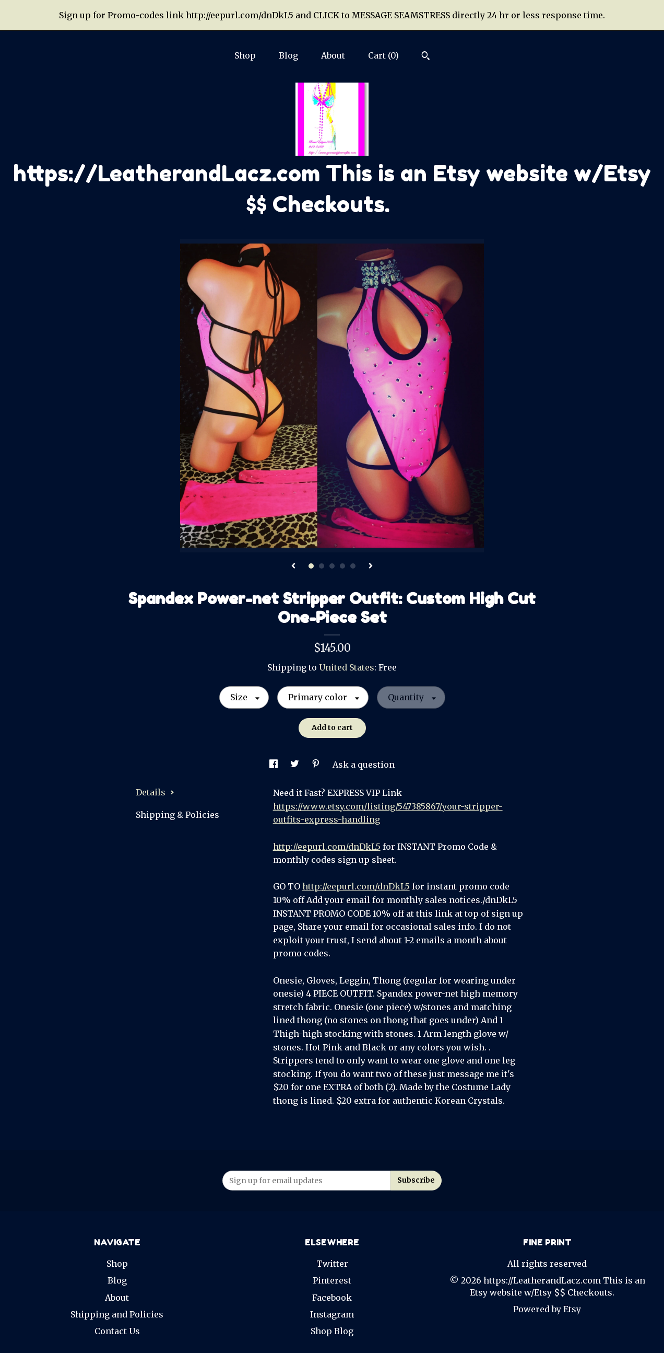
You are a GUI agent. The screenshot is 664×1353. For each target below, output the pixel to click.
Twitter (332, 1263)
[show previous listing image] (293, 566)
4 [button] (342, 566)
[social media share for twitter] (295, 764)
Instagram (332, 1314)
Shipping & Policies (177, 815)
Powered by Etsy (547, 1309)
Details (155, 792)
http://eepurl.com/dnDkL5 (327, 846)
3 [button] (332, 566)
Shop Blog (332, 1331)
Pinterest (332, 1280)
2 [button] (321, 566)
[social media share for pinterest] (317, 764)
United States (346, 667)
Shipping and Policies (116, 1314)
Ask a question (364, 764)
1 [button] (311, 566)
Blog (288, 55)
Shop (245, 55)
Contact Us (117, 1331)
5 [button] (352, 566)
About (333, 55)
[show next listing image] (370, 566)
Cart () (383, 55)
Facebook (332, 1297)
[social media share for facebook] (274, 764)
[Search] (426, 57)
